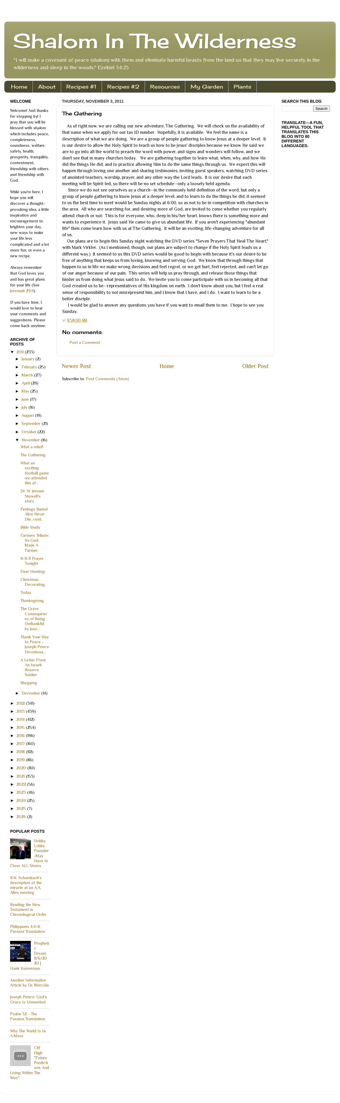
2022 (21, 784)
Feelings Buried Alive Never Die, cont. (34, 514)
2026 (21, 816)
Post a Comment (84, 342)
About (47, 86)
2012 (21, 703)
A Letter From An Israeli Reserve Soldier (33, 667)
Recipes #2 (123, 86)
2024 (21, 800)
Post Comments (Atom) (107, 378)
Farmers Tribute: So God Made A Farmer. (34, 543)
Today (25, 592)
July (25, 407)
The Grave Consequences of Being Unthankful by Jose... (33, 618)
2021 (21, 776)
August (28, 415)
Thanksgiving (32, 600)
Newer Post (76, 366)
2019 (21, 759)
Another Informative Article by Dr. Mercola (29, 982)
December (31, 693)
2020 (21, 768)
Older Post (255, 366)
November (31, 440)
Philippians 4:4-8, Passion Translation (27, 929)
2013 (21, 711)
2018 (21, 751)
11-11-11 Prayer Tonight (32, 561)
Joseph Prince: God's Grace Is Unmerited (28, 999)
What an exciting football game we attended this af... (34, 473)
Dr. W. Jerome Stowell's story (32, 496)
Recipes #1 (81, 86)
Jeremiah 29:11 (22, 290)
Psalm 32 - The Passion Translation (27, 1016)
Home (19, 86)
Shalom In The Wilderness (154, 40)
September (32, 423)
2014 (21, 719)
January (28, 359)
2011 (20, 352)
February (30, 367)
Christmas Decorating (32, 582)
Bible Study (30, 527)
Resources (165, 86)
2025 (21, 808)
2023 (21, 792)
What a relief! (31, 446)
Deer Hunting (32, 571)
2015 (21, 727)
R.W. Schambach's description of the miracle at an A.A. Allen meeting (26, 885)
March (28, 375)
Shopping (28, 682)
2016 (21, 735)
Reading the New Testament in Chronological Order (28, 909)
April (26, 383)
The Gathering (33, 455)
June (26, 399)
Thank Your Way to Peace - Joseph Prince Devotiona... (34, 644)
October (29, 431)
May (26, 391)
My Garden (206, 86)
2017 (21, 743)
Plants (242, 86)
